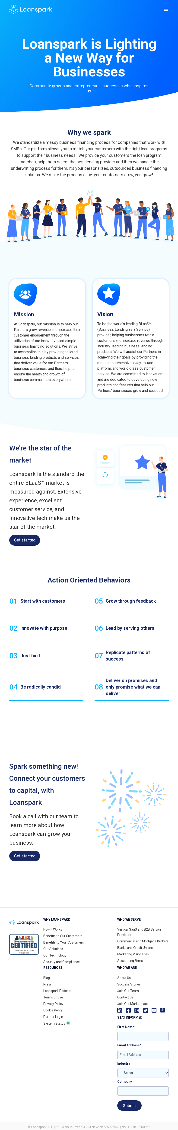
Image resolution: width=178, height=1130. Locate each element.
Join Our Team (128, 991)
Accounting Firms (130, 961)
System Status (54, 1023)
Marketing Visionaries (133, 954)
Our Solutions (53, 949)
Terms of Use (53, 997)
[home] (30, 9)
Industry (123, 1063)
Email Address (129, 1045)
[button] (166, 9)
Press (47, 984)
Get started (24, 540)
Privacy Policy (53, 1004)
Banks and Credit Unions (135, 948)
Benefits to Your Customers (63, 942)
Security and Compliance (61, 962)
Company (124, 1081)
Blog (46, 978)
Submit (129, 1105)
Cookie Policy (53, 1010)
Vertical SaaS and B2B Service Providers (139, 932)
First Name (126, 1027)
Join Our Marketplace (133, 1004)
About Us (124, 978)
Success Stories (129, 984)
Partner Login (53, 1017)
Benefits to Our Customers (62, 936)
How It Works (52, 929)
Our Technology (54, 955)
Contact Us (125, 997)
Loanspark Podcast (57, 991)
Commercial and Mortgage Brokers (142, 941)
